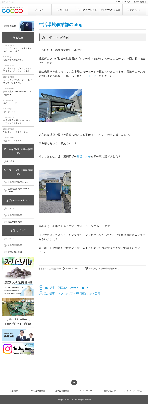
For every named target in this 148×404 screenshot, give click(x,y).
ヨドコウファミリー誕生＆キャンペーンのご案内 (17, 49)
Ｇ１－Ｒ (90, 76)
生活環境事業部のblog (61, 24)
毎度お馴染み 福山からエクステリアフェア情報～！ (17, 121)
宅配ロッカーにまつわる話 (15, 132)
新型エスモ (84, 156)
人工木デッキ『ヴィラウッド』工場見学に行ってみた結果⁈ (17, 70)
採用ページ (134, 9)
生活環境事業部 (87, 9)
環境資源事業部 (111, 9)
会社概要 (63, 9)
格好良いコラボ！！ (12, 141)
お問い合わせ (140, 2)
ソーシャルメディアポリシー (134, 391)
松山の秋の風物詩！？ (13, 60)
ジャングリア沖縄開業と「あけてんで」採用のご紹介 (17, 81)
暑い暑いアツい (10, 112)
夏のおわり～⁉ (9, 103)
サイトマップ (124, 2)
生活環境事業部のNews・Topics (19, 190)
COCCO (11, 209)
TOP (40, 9)
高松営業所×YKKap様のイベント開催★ (17, 93)
